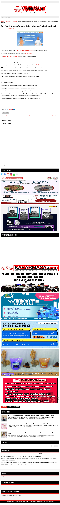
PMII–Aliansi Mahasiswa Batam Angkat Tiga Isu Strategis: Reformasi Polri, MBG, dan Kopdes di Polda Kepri (29, 462)
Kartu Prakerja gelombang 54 (25, 50)
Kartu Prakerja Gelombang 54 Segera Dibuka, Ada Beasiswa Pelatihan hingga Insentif (28, 26)
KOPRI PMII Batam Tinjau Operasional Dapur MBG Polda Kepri (17, 465)
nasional (8, 21)
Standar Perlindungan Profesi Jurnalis (11, 495)
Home (3, 21)
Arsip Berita (16, 407)
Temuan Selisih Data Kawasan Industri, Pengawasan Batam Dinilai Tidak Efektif (21, 454)
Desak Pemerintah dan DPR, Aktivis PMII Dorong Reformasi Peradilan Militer (21, 456)
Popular (4, 407)
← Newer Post (4, 116)
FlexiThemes (22, 504)
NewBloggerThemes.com (39, 504)
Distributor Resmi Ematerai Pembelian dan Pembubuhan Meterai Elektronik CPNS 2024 (31, 424)
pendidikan (14, 21)
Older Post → (55, 116)
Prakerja (37, 65)
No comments (16, 29)
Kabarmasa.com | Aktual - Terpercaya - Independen (29, 501)
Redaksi (3, 477)
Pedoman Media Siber (6, 486)
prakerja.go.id (29, 53)
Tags (10, 407)
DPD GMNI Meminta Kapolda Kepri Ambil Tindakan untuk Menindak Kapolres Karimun (31, 415)
